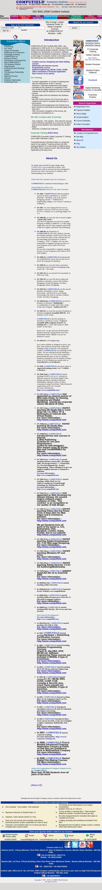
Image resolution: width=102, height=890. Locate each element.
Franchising (8, 47)
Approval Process (10, 76)
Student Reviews (92, 64)
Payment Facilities (83, 110)
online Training (92, 55)
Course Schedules (83, 121)
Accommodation (82, 117)
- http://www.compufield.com (51, 419)
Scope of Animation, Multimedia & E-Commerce (14, 52)
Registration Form (83, 107)
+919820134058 (10, 840)
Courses (7, 78)
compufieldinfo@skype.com (69, 840)
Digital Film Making (25, 17)
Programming (50, 16)
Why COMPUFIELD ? (12, 62)
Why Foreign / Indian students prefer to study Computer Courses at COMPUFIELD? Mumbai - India (55, 27)
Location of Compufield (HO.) (87, 133)
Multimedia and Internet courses (45, 66)
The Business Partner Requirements (12, 65)
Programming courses (41, 68)
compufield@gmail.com (29, 840)
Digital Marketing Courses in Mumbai (92, 89)
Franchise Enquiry (92, 96)
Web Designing (38, 17)
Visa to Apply (81, 114)
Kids (100, 16)
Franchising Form (10, 82)
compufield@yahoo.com (48, 840)
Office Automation (90, 17)
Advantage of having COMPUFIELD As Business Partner (12, 56)
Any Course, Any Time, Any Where (92, 58)
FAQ (78, 144)
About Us (80, 140)
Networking (63, 16)
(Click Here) (53, 133)
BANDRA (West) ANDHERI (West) (92, 44)
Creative (14, 16)
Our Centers (80, 147)
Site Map (79, 137)
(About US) (36, 785)
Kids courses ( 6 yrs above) (43, 74)
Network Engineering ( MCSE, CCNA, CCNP (49, 70)
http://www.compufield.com (51, 559)
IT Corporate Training (92, 50)
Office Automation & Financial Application (49, 72)
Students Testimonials (12, 80)
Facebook (92, 80)
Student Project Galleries (92, 71)
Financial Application (76, 17)
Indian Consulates (83, 124)
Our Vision (8, 49)
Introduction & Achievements (15, 60)
